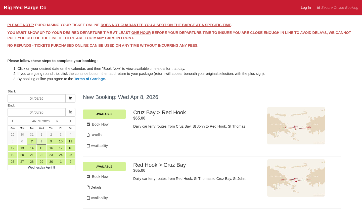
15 (41, 148)
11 (70, 141)
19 (12, 155)
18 (70, 148)
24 (61, 155)
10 (61, 141)
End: (11, 105)
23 (51, 155)
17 (61, 148)
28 (31, 162)
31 (31, 134)
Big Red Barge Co (25, 7)
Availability (97, 146)
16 (51, 148)
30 (22, 134)
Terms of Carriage (89, 79)
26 (12, 162)
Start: (12, 91)
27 (22, 162)
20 (22, 155)
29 (12, 134)
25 (70, 155)
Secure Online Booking (337, 8)
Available (104, 114)
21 (31, 155)
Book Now (98, 124)
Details (94, 135)
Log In (306, 8)
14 (31, 148)
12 (12, 148)
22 (41, 155)
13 (22, 148)
